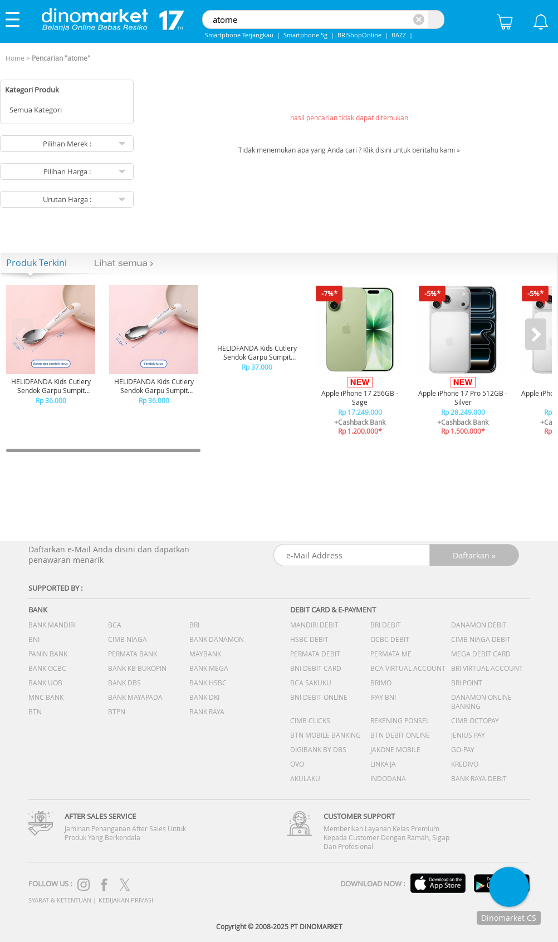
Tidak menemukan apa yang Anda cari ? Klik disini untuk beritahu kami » (349, 149)
